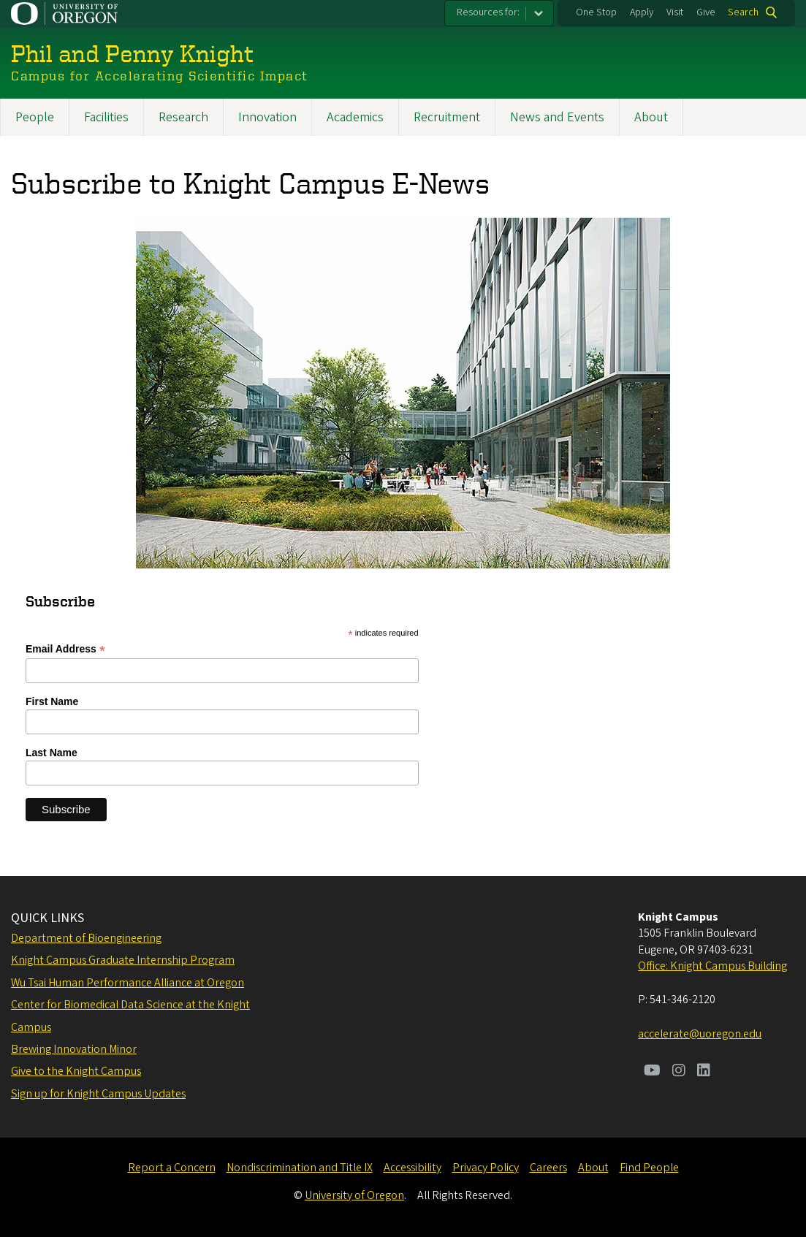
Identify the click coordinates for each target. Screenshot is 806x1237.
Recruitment (447, 117)
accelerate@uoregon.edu (699, 1034)
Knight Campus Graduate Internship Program (123, 960)
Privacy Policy (485, 1168)
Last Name (51, 752)
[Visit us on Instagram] (678, 1072)
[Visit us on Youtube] (652, 1072)
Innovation (267, 117)
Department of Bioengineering (86, 938)
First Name (52, 701)
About (651, 117)
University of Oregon (354, 1195)
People (34, 117)
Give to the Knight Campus (76, 1071)
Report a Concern (172, 1168)
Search (743, 12)
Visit (674, 12)
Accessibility (412, 1168)
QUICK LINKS (47, 918)
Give (705, 12)
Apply (641, 12)
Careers (548, 1168)
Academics (355, 117)
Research (183, 117)
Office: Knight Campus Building (712, 966)
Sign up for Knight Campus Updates (98, 1094)
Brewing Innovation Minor (74, 1049)
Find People (649, 1168)
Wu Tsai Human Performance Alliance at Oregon (127, 983)
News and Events (557, 117)
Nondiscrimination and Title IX (300, 1168)
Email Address (65, 649)
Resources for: (488, 12)
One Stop (596, 12)
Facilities (106, 117)
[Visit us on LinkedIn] (703, 1072)
